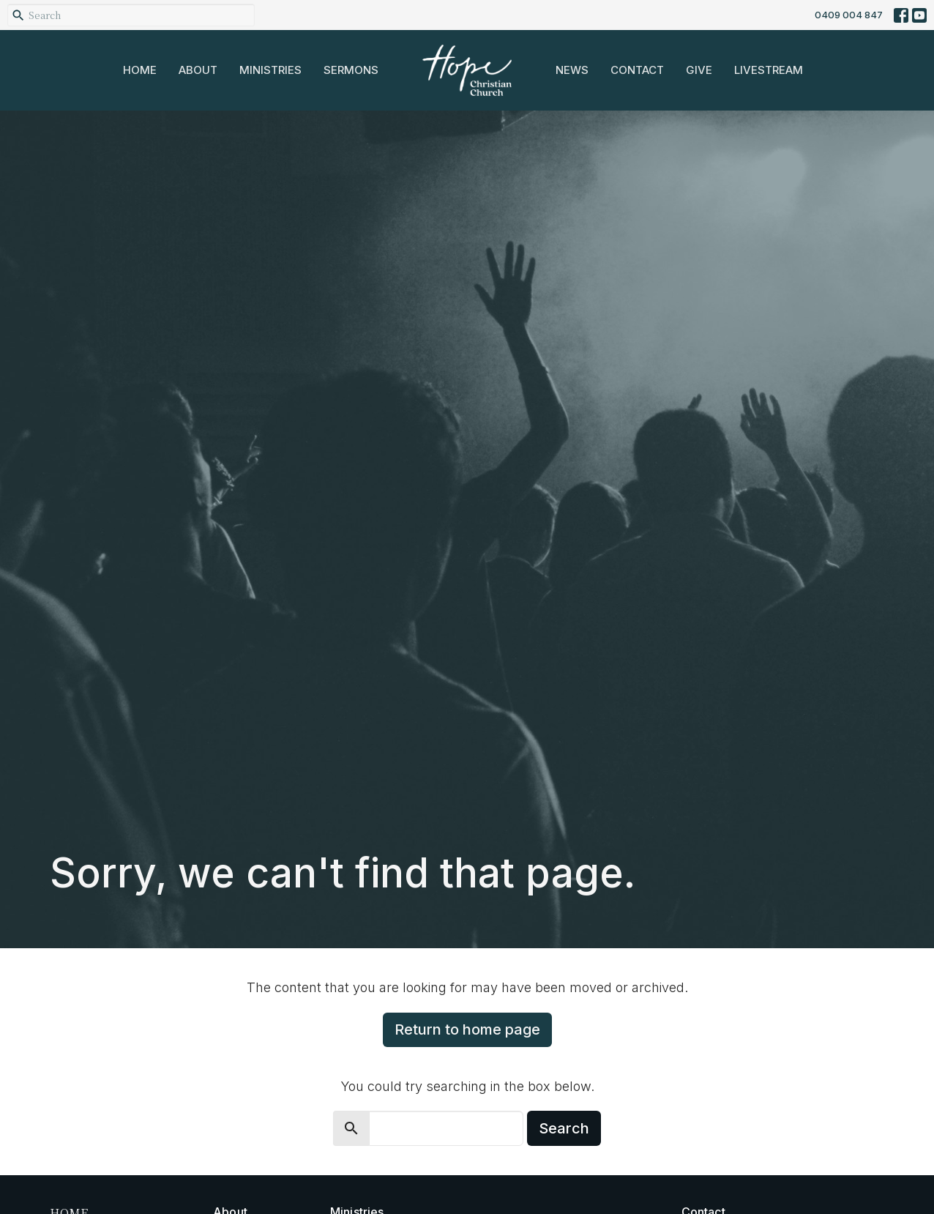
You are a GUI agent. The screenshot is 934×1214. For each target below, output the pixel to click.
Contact (637, 70)
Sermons (351, 70)
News (572, 70)
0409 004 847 (849, 15)
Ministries (270, 70)
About (198, 70)
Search (564, 1128)
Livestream (768, 70)
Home (140, 70)
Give (699, 70)
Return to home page (467, 1029)
